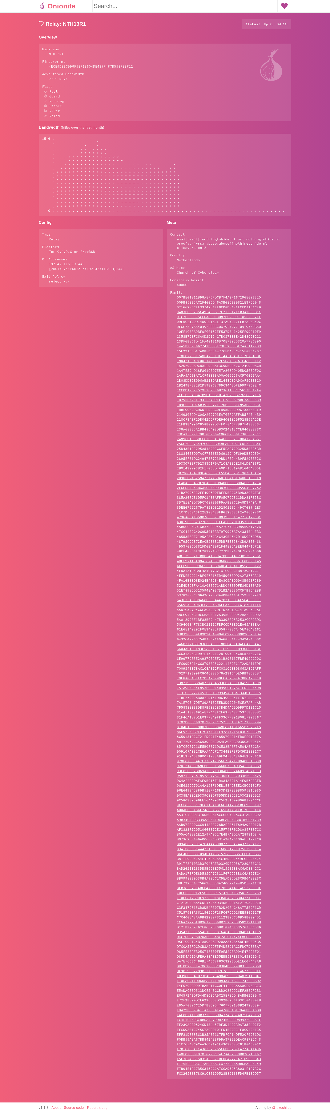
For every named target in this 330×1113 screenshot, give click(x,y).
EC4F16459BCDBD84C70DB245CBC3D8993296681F (219, 1036)
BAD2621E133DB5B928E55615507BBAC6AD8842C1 (219, 885)
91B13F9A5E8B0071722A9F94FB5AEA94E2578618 (219, 773)
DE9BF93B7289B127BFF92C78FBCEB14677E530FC (219, 988)
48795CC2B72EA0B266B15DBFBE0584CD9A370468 (219, 558)
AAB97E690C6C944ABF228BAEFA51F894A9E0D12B (219, 841)
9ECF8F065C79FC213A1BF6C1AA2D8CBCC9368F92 (219, 822)
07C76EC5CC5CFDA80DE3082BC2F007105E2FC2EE (219, 334)
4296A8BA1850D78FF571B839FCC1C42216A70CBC (219, 534)
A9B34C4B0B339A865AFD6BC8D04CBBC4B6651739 (219, 836)
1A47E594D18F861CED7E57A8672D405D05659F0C (219, 387)
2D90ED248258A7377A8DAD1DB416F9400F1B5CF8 (219, 495)
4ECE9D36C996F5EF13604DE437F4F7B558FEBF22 (219, 583)
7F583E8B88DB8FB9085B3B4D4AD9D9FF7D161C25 (219, 724)
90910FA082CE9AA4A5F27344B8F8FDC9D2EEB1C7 (219, 768)
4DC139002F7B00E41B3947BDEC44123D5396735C (219, 573)
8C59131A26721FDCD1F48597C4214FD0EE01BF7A (219, 753)
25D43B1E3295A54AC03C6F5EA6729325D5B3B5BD (219, 465)
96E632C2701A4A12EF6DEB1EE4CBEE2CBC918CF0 (219, 802)
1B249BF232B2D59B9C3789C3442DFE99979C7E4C (219, 402)
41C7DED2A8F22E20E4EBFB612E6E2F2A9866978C (219, 529)
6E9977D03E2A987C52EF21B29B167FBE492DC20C (219, 675)
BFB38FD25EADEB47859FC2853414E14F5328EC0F (219, 905)
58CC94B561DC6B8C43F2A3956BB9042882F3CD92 (219, 631)
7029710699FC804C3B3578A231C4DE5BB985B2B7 (219, 690)
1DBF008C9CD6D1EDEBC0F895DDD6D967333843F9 (219, 426)
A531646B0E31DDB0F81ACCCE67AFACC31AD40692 (219, 831)
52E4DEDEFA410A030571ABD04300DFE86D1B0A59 (219, 602)
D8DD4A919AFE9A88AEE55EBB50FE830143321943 (219, 973)
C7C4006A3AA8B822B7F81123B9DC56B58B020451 (219, 934)
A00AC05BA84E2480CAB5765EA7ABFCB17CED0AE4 (219, 827)
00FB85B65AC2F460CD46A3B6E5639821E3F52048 (219, 319)
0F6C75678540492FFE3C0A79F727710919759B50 (219, 343)
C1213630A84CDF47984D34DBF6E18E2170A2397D (219, 919)
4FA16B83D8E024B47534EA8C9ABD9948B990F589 (219, 597)
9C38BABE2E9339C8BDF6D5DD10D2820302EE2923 (219, 812)
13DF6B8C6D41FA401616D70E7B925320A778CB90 (219, 358)
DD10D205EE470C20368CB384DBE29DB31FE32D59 (219, 983)
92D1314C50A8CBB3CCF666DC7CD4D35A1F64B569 (219, 783)
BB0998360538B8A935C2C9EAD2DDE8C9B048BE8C (219, 895)
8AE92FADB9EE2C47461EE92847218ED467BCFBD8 (219, 748)
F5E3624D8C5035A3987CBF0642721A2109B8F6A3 (219, 1076)
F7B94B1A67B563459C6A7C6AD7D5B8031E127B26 (219, 1085)
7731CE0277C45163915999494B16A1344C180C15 (219, 710)
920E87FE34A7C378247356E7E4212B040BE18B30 (219, 778)
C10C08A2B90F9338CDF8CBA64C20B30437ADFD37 (219, 915)
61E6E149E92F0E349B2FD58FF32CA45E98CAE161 (219, 646)
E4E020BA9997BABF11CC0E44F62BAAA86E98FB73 (219, 1002)
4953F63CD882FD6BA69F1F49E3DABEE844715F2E (219, 563)
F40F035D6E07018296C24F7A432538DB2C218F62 (219, 1071)
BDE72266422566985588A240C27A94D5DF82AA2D (219, 900)
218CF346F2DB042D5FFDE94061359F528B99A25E (219, 436)
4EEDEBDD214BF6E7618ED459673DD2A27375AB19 (219, 592)
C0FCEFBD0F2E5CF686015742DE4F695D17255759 (219, 910)
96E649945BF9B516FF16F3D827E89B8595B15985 (219, 807)
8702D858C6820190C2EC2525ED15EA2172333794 (219, 739)
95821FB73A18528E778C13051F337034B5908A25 (219, 792)
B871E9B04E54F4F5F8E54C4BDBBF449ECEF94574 (219, 875)
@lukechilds (281, 1107)
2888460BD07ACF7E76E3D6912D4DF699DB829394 (219, 470)
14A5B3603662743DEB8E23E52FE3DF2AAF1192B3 (219, 363)
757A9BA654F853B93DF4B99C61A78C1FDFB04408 (219, 704)
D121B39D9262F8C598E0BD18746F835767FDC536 (219, 944)
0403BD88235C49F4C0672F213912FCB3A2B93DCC (219, 329)
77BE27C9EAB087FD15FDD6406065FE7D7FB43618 (219, 714)
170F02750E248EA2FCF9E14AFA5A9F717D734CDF (219, 373)
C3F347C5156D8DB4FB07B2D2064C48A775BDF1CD (219, 924)
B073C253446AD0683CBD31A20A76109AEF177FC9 (219, 856)
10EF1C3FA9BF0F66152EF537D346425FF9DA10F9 (219, 348)
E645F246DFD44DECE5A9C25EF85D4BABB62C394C (219, 1012)
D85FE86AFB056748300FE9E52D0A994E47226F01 (219, 968)
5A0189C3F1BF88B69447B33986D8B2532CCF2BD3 (219, 636)
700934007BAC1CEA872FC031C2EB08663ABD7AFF (219, 685)
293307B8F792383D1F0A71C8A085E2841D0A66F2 (219, 480)
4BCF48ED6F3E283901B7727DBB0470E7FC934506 (219, 568)
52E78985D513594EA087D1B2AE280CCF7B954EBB (219, 607)
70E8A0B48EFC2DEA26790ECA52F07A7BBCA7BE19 (219, 695)
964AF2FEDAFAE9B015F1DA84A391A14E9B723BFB (219, 797)
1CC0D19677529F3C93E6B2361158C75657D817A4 (219, 407)
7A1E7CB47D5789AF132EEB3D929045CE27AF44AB (219, 719)
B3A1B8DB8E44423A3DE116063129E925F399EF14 (219, 866)
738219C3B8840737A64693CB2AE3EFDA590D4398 (219, 700)
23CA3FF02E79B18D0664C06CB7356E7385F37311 (219, 451)
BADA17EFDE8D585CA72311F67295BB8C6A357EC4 (219, 890)
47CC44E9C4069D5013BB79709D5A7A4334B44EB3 (219, 548)
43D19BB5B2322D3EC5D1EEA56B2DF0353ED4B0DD (219, 539)
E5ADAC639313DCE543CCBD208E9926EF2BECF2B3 (219, 1007)
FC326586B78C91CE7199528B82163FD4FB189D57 (219, 1090)
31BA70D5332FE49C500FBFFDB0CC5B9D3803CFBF (219, 509)
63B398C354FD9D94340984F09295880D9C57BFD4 (219, 651)
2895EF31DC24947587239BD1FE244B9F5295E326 (219, 475)
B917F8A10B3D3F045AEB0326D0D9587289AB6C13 (219, 880)
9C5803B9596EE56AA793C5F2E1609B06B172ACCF (219, 817)
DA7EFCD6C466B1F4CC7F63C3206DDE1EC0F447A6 (219, 978)
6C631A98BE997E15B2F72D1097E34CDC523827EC (219, 670)
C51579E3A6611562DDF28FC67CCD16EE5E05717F (219, 929)
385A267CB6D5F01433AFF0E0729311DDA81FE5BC (219, 514)
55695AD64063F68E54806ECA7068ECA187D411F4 (219, 622)
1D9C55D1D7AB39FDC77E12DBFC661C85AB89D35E (219, 422)
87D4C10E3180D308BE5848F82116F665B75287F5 (219, 744)
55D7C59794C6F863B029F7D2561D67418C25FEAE (219, 626)
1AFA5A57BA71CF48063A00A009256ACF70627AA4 (219, 392)
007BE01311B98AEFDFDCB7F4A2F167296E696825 (219, 314)
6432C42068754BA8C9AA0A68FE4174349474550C (219, 656)
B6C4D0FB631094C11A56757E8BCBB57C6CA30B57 (219, 871)
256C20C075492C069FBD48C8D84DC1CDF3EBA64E (219, 461)
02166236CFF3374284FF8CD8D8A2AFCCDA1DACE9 (219, 324)
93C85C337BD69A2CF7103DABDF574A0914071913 (219, 788)
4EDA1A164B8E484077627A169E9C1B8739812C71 (219, 587)
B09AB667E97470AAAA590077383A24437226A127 (219, 861)
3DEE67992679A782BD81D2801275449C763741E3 (219, 524)
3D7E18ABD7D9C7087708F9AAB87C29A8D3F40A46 (219, 519)
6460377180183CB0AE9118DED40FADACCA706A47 (219, 661)
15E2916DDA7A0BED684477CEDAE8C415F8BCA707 (219, 368)
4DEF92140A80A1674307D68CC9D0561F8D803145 (219, 578)
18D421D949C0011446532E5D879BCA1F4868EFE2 (219, 378)
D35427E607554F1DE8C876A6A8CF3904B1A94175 (219, 949)
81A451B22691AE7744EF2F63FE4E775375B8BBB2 (219, 729)
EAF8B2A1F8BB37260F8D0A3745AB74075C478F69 (219, 1032)
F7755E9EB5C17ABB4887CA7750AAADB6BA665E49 (219, 1080)
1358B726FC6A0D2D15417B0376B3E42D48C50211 (219, 353)
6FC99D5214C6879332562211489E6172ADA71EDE (219, 680)
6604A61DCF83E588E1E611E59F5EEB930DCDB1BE (219, 666)
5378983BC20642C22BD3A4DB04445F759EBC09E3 (219, 612)
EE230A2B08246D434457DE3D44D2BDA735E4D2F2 (219, 1041)
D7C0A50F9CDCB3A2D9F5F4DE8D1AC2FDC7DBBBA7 (219, 963)
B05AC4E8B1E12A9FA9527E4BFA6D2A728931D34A (219, 851)
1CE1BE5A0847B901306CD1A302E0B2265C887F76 (219, 412)
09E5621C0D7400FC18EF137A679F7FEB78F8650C (219, 338)
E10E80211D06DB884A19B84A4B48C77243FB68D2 (219, 998)
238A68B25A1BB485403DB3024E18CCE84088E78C (219, 446)
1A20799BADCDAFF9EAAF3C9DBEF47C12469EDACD (219, 382)
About (56, 1107)
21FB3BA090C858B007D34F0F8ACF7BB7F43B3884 (219, 441)
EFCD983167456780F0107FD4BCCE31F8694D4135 (219, 1046)
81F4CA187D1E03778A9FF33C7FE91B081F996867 (219, 734)
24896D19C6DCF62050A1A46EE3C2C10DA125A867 (219, 456)
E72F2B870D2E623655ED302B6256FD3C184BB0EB (219, 1017)
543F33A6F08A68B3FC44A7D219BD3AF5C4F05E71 (219, 617)
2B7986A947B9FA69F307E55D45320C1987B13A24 (219, 490)
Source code (74, 1107)
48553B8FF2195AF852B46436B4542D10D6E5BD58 (219, 553)
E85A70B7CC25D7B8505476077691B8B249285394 (219, 1022)
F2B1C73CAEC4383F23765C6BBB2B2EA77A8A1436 (219, 1066)
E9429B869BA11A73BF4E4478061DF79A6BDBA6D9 (219, 1027)
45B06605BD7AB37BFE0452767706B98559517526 (219, 543)
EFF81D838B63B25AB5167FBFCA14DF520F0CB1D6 (219, 1051)
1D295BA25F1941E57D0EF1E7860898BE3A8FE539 (219, 417)
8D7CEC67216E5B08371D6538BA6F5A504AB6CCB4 (219, 763)
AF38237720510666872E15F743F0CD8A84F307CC (219, 846)
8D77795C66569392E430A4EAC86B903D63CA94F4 (219, 758)
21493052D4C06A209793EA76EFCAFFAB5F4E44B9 (219, 431)
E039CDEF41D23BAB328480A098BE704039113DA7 (219, 993)
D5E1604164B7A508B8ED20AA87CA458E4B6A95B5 (219, 958)
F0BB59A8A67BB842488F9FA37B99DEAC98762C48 (219, 1056)
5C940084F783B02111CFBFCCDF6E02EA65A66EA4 (219, 641)
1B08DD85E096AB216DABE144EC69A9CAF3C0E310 (219, 397)
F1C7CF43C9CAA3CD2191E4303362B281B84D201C (219, 1061)
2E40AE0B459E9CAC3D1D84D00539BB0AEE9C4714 (219, 500)
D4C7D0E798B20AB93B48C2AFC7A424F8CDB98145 (219, 954)
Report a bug (97, 1107)
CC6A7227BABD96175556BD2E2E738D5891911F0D (219, 939)
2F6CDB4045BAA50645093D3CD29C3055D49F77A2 (219, 505)
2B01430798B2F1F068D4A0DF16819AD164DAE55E (219, 485)
